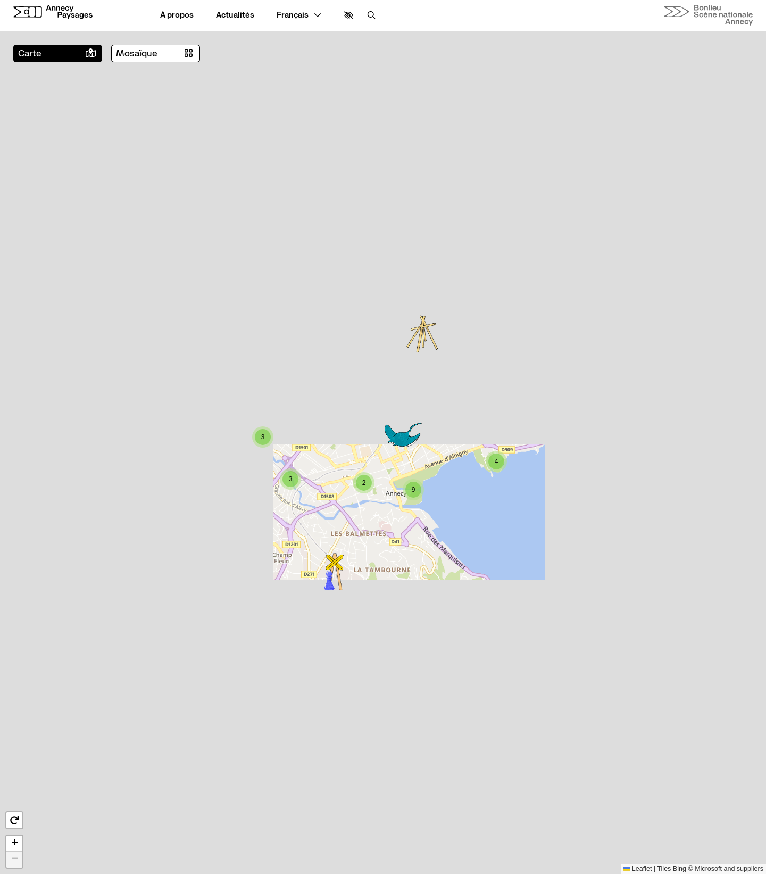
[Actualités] (235, 15)
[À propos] (177, 15)
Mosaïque (136, 53)
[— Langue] (299, 15)
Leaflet (637, 868)
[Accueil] (53, 12)
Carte (29, 53)
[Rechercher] (371, 15)
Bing (679, 868)
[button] (348, 15)
